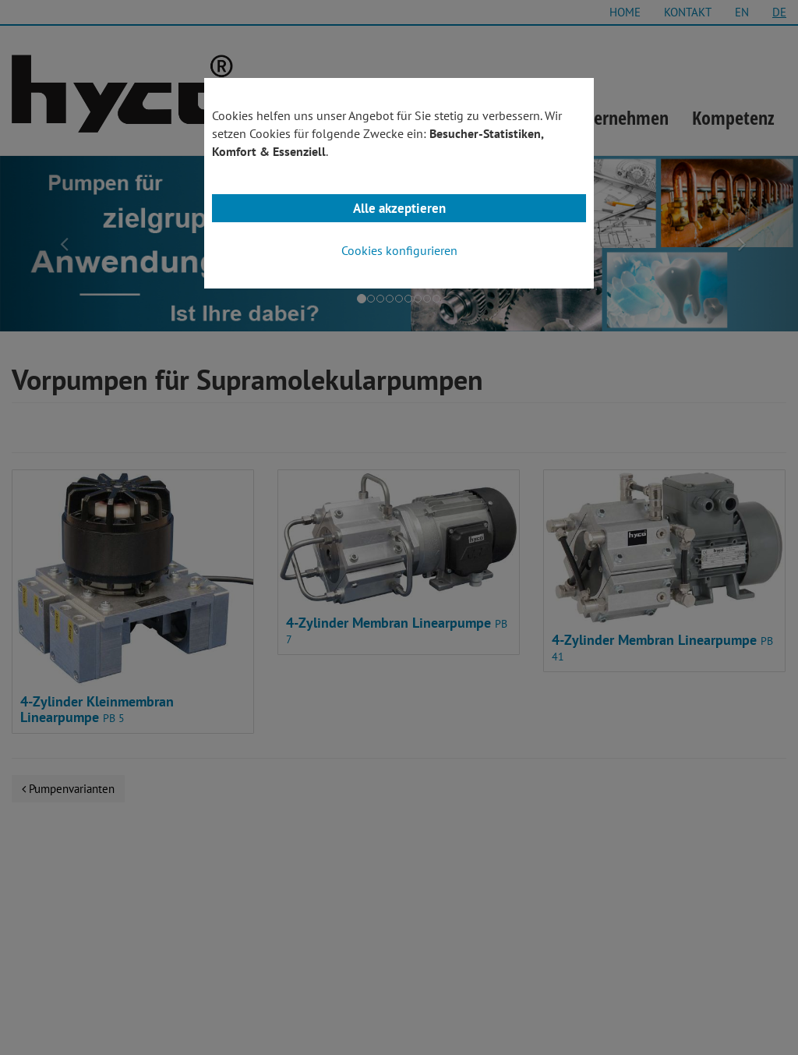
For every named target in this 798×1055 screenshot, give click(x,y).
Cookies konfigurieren (399, 250)
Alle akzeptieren (399, 208)
